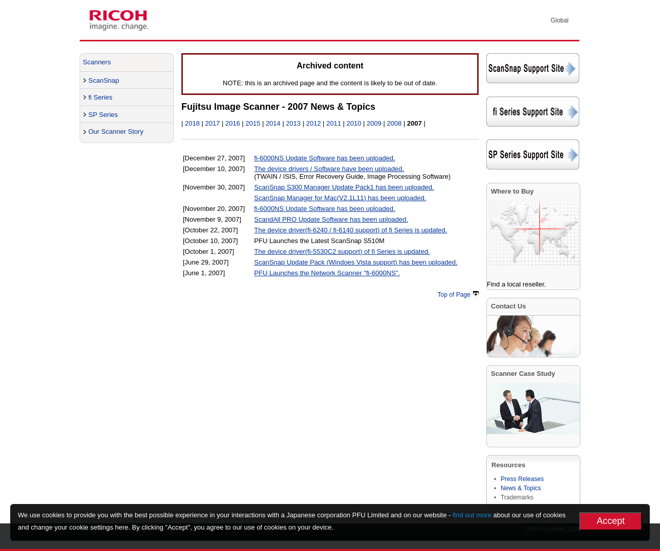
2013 (293, 123)
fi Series (100, 97)
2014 (273, 123)
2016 (232, 123)
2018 (192, 123)
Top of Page (458, 294)
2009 (374, 123)
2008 (394, 123)
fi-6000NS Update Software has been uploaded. (324, 158)
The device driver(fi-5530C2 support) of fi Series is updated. (342, 251)
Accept (611, 521)
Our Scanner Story (116, 131)
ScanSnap (103, 80)
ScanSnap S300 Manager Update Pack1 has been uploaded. (344, 187)
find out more (472, 515)
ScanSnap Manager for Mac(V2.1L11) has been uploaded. (340, 198)
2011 (333, 123)
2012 (313, 123)
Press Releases (522, 479)
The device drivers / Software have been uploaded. (329, 169)
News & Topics (521, 488)
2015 (253, 123)
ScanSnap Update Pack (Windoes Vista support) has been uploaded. (356, 262)
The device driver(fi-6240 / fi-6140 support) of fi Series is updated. (350, 230)
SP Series (103, 114)
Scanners (97, 62)
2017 (212, 123)
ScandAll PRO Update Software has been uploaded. (331, 219)
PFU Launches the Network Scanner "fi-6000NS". (327, 273)
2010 (353, 123)
